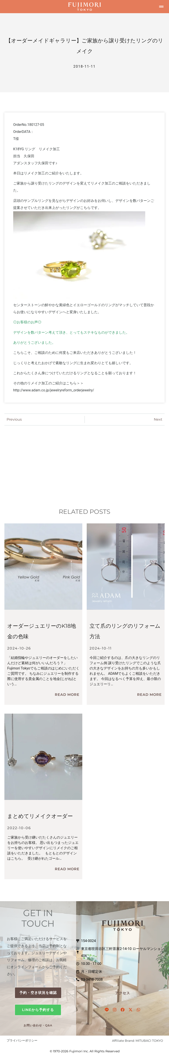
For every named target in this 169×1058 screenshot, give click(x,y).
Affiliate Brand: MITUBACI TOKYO (137, 1041)
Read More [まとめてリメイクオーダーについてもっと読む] (67, 869)
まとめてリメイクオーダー (40, 816)
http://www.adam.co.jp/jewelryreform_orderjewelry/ (53, 390)
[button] (161, 6)
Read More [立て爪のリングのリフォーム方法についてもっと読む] (149, 695)
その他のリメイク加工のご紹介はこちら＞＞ (48, 383)
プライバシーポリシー (22, 1040)
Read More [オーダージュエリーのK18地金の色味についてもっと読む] (67, 695)
